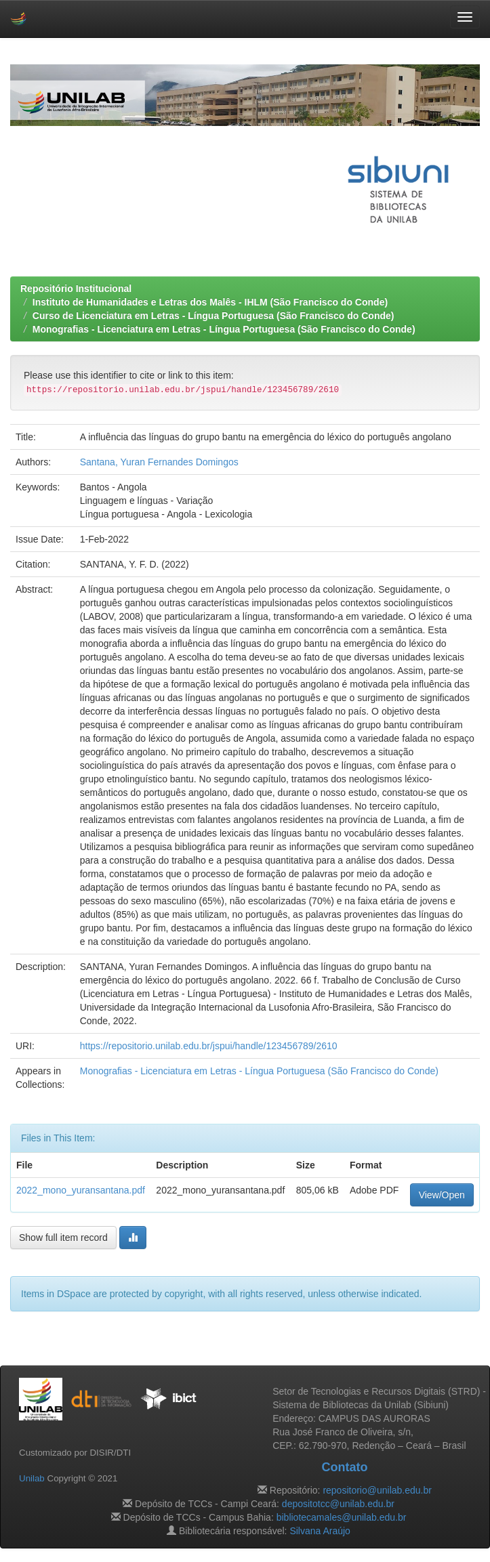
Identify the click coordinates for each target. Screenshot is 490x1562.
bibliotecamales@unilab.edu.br (342, 1517)
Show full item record (63, 1237)
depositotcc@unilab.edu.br (338, 1503)
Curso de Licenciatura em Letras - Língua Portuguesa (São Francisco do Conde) (213, 315)
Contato (344, 1467)
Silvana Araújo (319, 1530)
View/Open (442, 1194)
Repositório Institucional (75, 288)
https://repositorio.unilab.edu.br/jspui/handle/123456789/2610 (209, 1045)
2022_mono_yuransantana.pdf (80, 1190)
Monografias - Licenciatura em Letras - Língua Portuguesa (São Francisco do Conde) (224, 329)
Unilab (32, 1478)
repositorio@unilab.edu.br (377, 1490)
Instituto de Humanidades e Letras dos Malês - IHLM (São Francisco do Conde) (210, 302)
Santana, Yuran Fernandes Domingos (159, 462)
